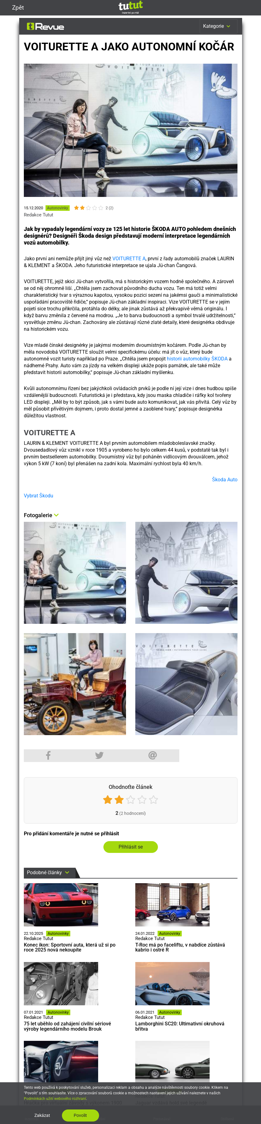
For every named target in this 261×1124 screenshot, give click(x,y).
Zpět (14, 7)
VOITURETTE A (129, 259)
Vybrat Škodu (38, 496)
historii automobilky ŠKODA (197, 359)
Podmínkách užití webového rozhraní (55, 1098)
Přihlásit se (131, 847)
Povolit (80, 1115)
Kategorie (217, 26)
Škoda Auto (224, 480)
